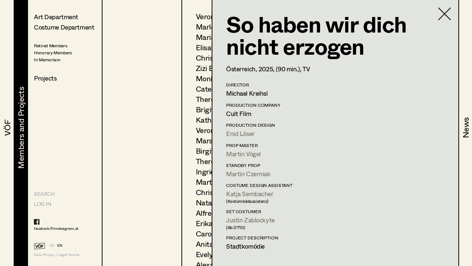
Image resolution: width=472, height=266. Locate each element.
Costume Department (64, 27)
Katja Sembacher (250, 194)
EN (59, 245)
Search (44, 194)
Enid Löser (240, 134)
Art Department (56, 17)
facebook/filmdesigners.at (56, 228)
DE (51, 245)
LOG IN (42, 204)
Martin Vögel (243, 154)
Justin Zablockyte (250, 220)
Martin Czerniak (248, 174)
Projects (45, 78)
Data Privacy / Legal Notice (56, 254)
